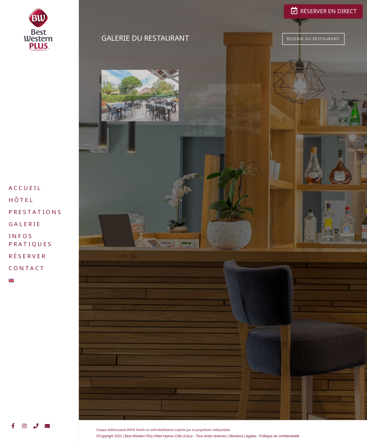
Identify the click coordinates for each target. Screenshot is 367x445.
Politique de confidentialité (279, 436)
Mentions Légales (242, 436)
